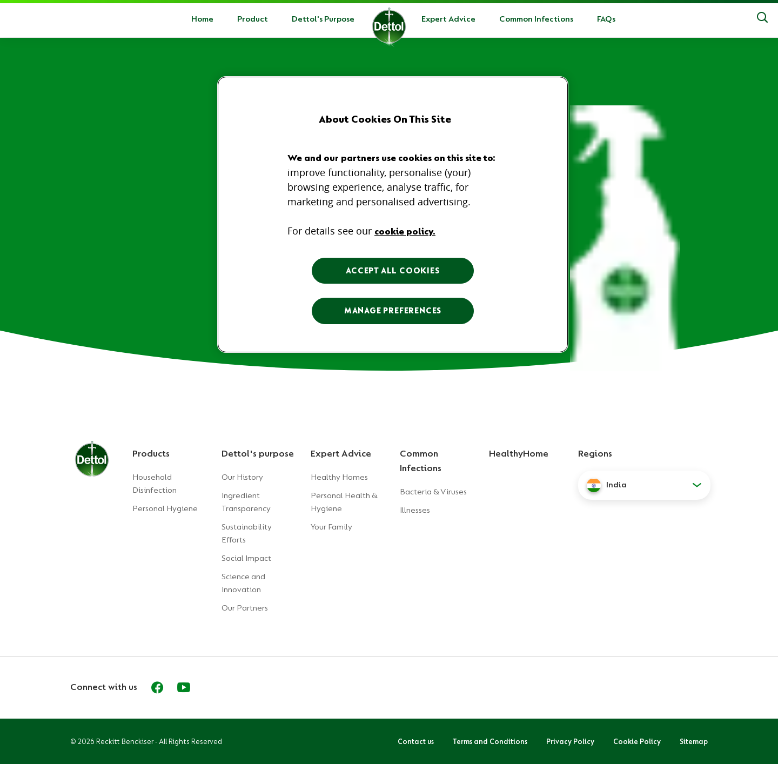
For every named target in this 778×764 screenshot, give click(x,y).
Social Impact (246, 558)
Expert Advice (448, 19)
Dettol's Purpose (323, 19)
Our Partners (245, 608)
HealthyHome (518, 453)
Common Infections (536, 19)
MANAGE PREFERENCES (392, 311)
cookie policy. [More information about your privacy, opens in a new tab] (404, 231)
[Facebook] (157, 687)
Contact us (416, 741)
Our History (242, 477)
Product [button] (252, 19)
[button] (644, 485)
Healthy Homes (339, 477)
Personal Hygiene (165, 508)
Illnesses (415, 510)
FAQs (606, 19)
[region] (392, 214)
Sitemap (694, 741)
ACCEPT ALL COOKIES (392, 271)
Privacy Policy (570, 741)
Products (151, 453)
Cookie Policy (637, 741)
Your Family (331, 527)
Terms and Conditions (490, 741)
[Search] (762, 19)
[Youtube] (183, 687)
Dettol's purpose (258, 453)
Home (202, 19)
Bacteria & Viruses (433, 492)
